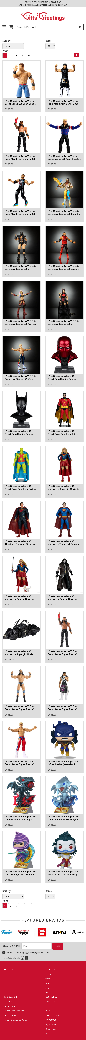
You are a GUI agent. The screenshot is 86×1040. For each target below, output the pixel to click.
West (47, 978)
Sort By (6, 40)
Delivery (8, 1001)
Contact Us (50, 1001)
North (48, 992)
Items (48, 40)
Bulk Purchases (52, 1015)
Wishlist (48, 1033)
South (48, 988)
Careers (48, 1006)
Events (48, 1010)
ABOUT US (8, 969)
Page (5, 50)
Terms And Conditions (14, 1010)
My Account (50, 1024)
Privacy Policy (10, 1015)
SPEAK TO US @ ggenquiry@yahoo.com (25, 952)
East (47, 983)
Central (48, 974)
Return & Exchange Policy (15, 1020)
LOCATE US (50, 969)
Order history (51, 1029)
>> (28, 55)
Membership (9, 1006)
